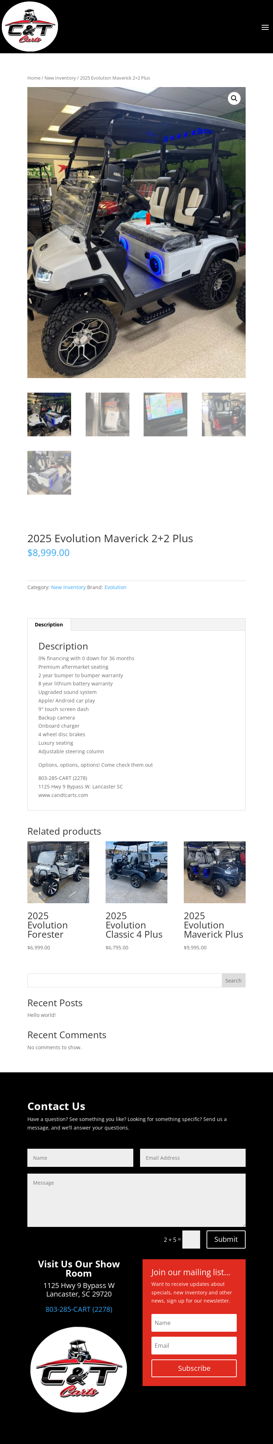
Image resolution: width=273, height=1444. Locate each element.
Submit (226, 1239)
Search (233, 980)
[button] (234, 98)
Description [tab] (49, 624)
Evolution (116, 587)
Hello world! (41, 1015)
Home (34, 78)
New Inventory (60, 78)
